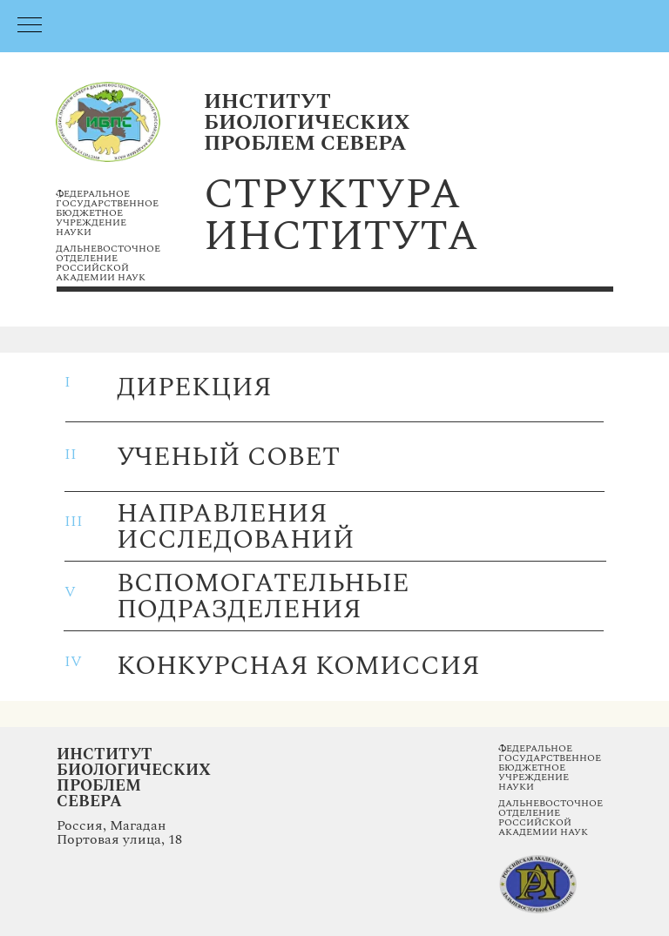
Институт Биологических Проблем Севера (134, 778)
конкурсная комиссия (298, 666)
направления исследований (236, 527)
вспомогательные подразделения (263, 596)
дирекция (194, 387)
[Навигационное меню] (29, 26)
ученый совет (228, 457)
